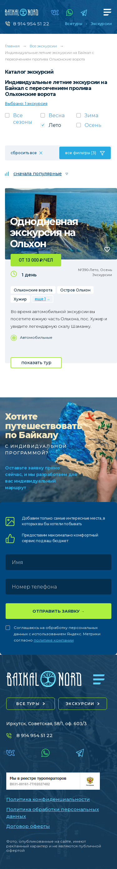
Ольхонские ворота (33, 290)
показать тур (36, 362)
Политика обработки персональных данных (52, 812)
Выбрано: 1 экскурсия (26, 103)
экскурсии (80, 703)
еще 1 (40, 298)
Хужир (20, 299)
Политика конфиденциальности (48, 799)
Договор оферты (28, 826)
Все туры (73, 24)
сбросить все (24, 152)
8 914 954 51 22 (31, 24)
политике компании (54, 640)
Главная (12, 46)
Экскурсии (101, 24)
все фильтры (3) (80, 152)
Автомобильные (36, 337)
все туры (28, 703)
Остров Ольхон (75, 290)
